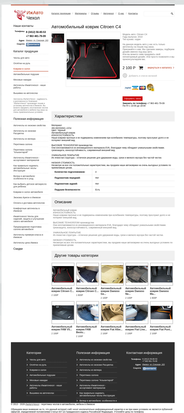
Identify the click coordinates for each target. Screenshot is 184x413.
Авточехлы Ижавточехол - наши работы (29, 86)
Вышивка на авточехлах (25, 93)
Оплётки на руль (21, 63)
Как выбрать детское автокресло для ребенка (30, 185)
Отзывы (95, 13)
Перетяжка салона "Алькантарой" (22, 150)
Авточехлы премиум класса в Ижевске (28, 235)
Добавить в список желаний (143, 76)
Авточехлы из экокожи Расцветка (24, 132)
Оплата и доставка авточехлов (29, 203)
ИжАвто (35, 15)
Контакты (133, 13)
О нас (121, 13)
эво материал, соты (61, 127)
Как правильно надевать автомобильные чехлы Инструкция (25, 168)
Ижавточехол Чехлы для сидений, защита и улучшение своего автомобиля (28, 219)
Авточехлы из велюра (24, 139)
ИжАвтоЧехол (32, 404)
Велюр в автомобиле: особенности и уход (24, 177)
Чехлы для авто (21, 58)
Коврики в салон (21, 69)
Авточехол (108, 13)
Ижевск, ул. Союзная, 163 (37, 40)
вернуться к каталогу (160, 67)
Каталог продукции (61, 13)
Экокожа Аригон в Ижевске (27, 197)
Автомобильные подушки (26, 74)
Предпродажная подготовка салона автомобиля (27, 228)
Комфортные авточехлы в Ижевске (26, 209)
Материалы (81, 13)
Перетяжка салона (22, 144)
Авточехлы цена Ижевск (25, 242)
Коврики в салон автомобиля (28, 192)
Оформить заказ (132, 98)
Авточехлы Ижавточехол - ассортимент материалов (26, 158)
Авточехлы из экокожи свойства (29, 125)
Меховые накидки (22, 79)
